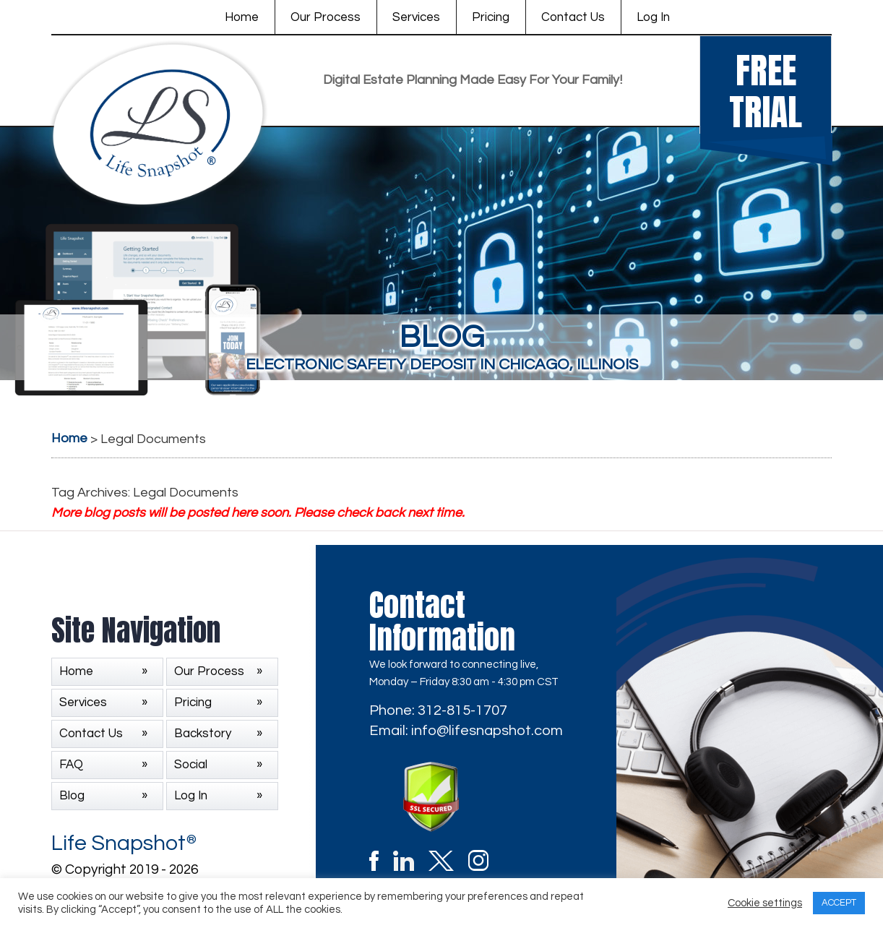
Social (190, 764)
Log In (653, 17)
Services (416, 17)
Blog (72, 795)
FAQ (71, 764)
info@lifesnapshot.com (487, 730)
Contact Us (573, 17)
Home (242, 17)
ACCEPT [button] (839, 903)
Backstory (202, 733)
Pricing (490, 17)
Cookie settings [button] (765, 903)
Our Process (325, 17)
